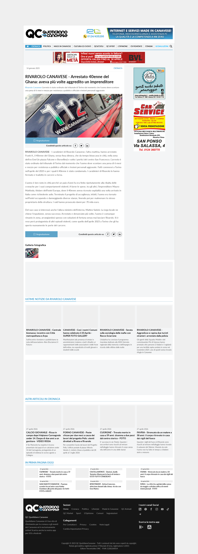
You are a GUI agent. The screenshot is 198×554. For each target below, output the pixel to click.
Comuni (149, 46)
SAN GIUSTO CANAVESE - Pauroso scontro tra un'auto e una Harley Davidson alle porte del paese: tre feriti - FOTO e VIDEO (54, 487)
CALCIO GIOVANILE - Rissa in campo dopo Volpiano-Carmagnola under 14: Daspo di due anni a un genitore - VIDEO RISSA (43, 437)
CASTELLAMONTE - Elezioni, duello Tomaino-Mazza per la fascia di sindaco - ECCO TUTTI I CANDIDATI (105, 474)
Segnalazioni (161, 46)
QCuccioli (98, 46)
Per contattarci (70, 524)
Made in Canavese (62, 46)
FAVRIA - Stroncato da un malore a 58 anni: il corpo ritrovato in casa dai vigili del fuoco (154, 435)
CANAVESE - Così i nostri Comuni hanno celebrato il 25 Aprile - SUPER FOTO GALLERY (80, 332)
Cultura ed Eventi (82, 46)
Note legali (104, 524)
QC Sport (110, 46)
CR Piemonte (136, 46)
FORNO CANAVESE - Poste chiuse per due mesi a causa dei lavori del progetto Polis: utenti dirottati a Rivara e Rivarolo (79, 437)
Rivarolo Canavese (33, 87)
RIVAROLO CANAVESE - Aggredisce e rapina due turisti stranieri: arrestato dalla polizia (152, 332)
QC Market (68, 513)
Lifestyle (95, 509)
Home (65, 509)
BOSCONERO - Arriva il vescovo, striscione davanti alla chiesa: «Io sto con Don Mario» (105, 486)
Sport (78, 513)
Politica (47, 46)
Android (37, 533)
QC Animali (126, 509)
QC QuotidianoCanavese (85, 543)
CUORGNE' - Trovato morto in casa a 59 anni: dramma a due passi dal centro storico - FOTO (117, 435)
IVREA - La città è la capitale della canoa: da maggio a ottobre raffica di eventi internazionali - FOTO (155, 486)
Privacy (83, 524)
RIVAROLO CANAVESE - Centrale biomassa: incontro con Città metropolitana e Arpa (43, 332)
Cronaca (35, 46)
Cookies (92, 524)
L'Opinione (123, 46)
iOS (30, 533)
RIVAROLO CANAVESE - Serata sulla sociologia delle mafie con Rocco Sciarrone (116, 332)
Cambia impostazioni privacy (76, 529)
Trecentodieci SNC (93, 548)
